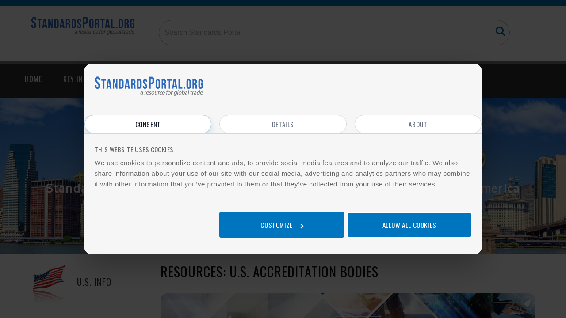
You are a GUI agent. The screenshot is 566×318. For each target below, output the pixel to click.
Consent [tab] (148, 124)
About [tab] (418, 124)
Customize (281, 225)
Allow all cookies (409, 225)
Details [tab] (283, 124)
